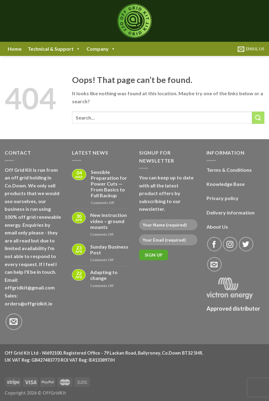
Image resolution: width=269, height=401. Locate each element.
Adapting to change (104, 275)
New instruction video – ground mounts (108, 221)
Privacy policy (223, 198)
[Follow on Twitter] (246, 244)
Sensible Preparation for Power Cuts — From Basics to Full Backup (109, 184)
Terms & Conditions (229, 170)
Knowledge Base (226, 184)
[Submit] (258, 118)
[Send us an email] (14, 321)
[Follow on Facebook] (214, 244)
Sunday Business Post (109, 249)
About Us (217, 227)
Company (100, 49)
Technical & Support (54, 49)
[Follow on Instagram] (230, 244)
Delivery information (231, 212)
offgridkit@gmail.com (30, 287)
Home (15, 49)
